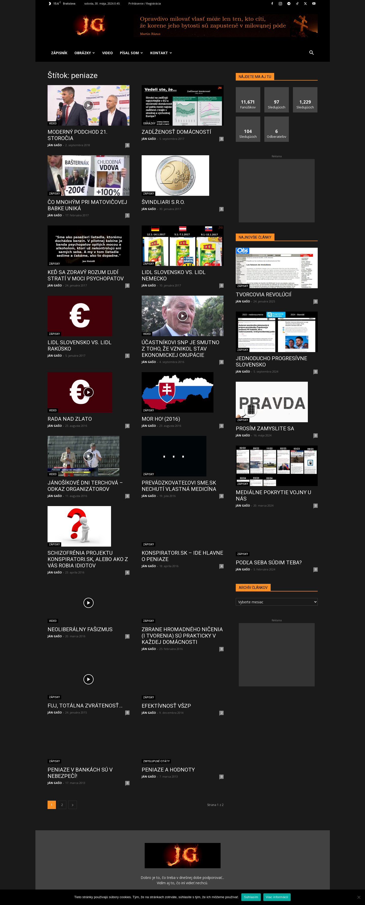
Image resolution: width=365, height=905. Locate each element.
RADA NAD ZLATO (70, 419)
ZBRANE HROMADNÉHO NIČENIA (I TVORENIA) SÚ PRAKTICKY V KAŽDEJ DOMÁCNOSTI (182, 619)
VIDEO (107, 52)
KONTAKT (161, 52)
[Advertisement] (277, 190)
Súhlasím (251, 897)
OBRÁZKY (84, 52)
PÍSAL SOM (131, 52)
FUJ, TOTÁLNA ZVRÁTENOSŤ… (85, 684)
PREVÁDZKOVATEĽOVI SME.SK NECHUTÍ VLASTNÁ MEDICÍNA (179, 486)
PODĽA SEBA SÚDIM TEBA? (269, 563)
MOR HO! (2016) (161, 419)
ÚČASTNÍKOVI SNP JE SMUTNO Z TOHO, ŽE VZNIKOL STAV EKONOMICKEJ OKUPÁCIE (180, 348)
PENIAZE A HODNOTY (168, 740)
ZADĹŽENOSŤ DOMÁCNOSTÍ (176, 132)
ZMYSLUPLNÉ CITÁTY (156, 731)
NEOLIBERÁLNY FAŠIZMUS (80, 612)
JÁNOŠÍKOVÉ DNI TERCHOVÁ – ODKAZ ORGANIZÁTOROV (85, 486)
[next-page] (72, 776)
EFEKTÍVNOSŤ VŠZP (166, 679)
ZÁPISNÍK (59, 52)
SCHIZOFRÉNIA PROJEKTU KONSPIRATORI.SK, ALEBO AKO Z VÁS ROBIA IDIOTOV (88, 550)
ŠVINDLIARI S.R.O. (163, 202)
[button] (312, 53)
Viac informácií (277, 897)
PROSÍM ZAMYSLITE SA (265, 429)
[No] (358, 897)
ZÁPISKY (54, 193)
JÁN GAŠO (55, 145)
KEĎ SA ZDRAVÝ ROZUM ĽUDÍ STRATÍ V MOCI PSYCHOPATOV (86, 275)
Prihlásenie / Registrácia (144, 3)
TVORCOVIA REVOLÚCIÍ (263, 295)
